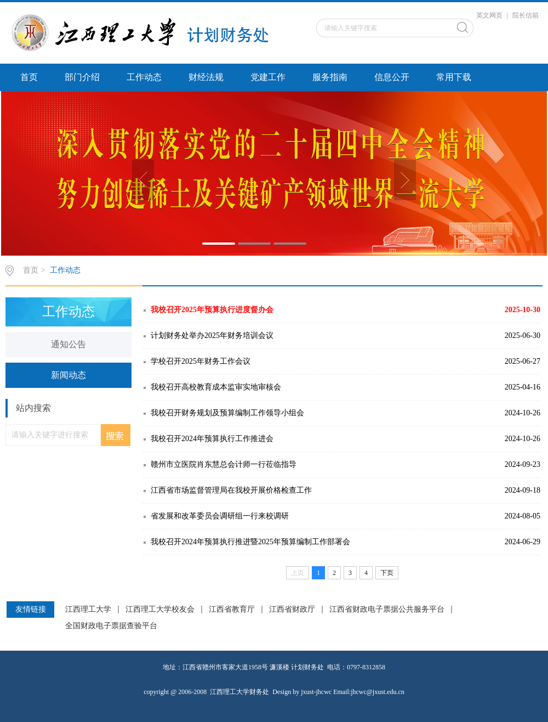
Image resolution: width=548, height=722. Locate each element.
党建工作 (268, 77)
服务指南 (329, 77)
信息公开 (391, 77)
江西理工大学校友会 (160, 609)
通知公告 (68, 344)
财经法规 (206, 77)
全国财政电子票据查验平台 (111, 626)
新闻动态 (68, 375)
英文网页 (489, 15)
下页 (386, 573)
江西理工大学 (88, 609)
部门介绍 (82, 77)
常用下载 (453, 77)
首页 (29, 77)
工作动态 (144, 77)
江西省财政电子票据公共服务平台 (386, 609)
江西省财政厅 (292, 609)
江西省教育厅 (232, 609)
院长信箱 (525, 15)
